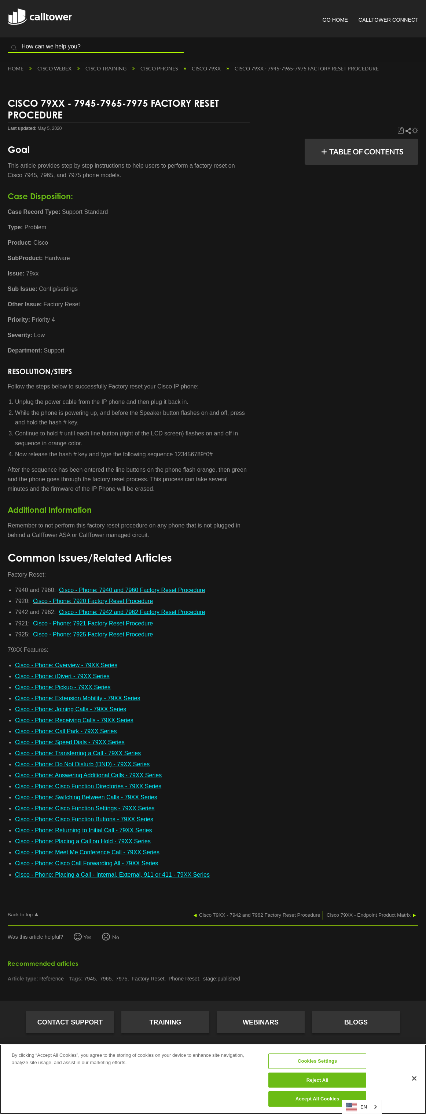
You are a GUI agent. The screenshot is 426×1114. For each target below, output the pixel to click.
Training (165, 1022)
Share (408, 130)
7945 (90, 979)
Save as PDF (400, 130)
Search (14, 48)
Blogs (356, 1022)
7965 (106, 979)
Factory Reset (148, 979)
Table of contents (366, 151)
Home (16, 68)
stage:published (221, 979)
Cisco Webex (55, 68)
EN (356, 1107)
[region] (213, 1079)
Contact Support (70, 1022)
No (115, 937)
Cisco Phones (159, 68)
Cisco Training (106, 68)
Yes (87, 937)
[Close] (414, 1078)
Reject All (317, 1080)
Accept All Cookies (317, 1099)
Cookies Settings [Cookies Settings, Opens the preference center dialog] (317, 1061)
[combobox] (362, 1107)
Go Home (335, 20)
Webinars (261, 1022)
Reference (52, 979)
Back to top (20, 914)
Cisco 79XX (207, 68)
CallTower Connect (388, 20)
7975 (122, 979)
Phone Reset (184, 979)
